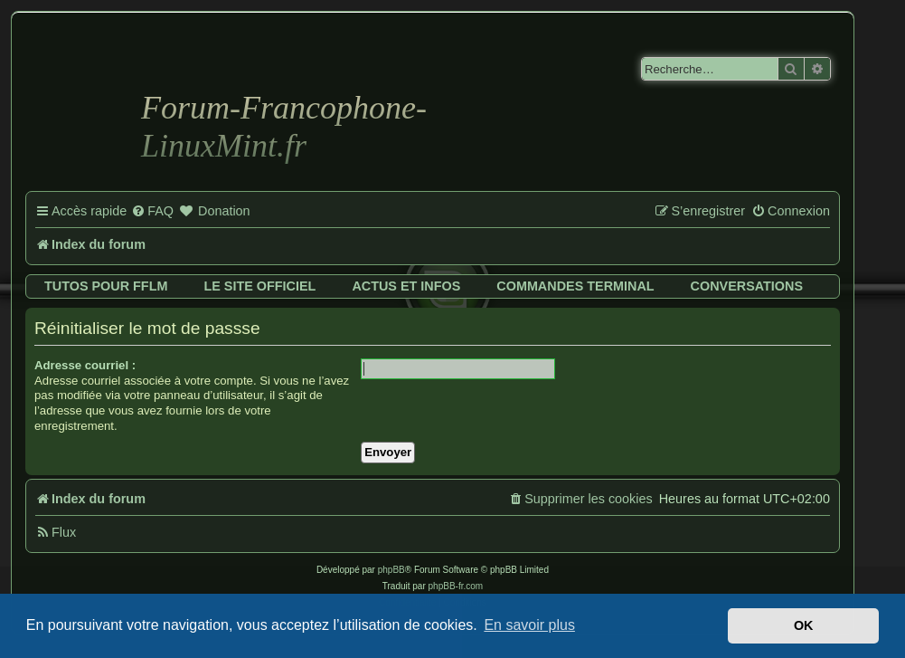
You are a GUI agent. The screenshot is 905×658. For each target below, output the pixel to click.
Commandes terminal (575, 286)
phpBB (391, 570)
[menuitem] (152, 211)
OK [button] (804, 625)
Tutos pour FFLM (105, 286)
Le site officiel (259, 286)
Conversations (747, 286)
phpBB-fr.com (456, 586)
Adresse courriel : (85, 365)
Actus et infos (406, 286)
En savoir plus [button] (529, 625)
